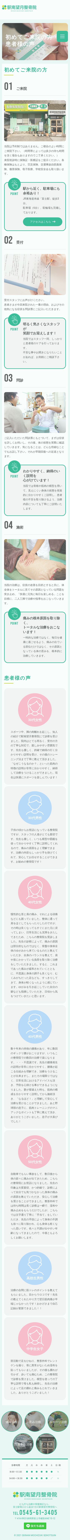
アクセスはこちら (42, 221)
